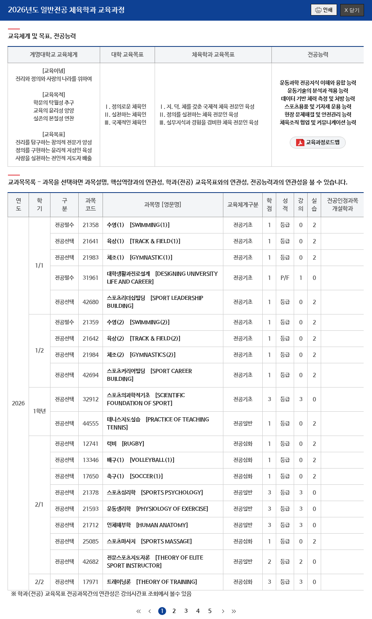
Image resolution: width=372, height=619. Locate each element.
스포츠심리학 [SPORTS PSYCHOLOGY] (155, 493)
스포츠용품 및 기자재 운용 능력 (318, 107)
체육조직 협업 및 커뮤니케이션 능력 (318, 123)
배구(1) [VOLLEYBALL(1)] (141, 460)
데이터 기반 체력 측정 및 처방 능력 (318, 99)
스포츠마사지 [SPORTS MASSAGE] (149, 541)
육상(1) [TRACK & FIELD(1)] (144, 241)
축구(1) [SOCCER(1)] (135, 476)
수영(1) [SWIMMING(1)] (138, 225)
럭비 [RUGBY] (126, 444)
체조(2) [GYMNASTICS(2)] (141, 355)
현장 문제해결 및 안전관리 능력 (318, 115)
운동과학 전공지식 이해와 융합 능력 (318, 83)
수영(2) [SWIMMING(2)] (138, 322)
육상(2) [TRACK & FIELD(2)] (144, 339)
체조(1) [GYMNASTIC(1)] (140, 258)
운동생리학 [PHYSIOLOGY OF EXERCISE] (158, 509)
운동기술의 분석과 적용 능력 (317, 91)
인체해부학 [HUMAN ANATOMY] (147, 525)
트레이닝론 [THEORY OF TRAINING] (152, 582)
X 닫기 (352, 10)
